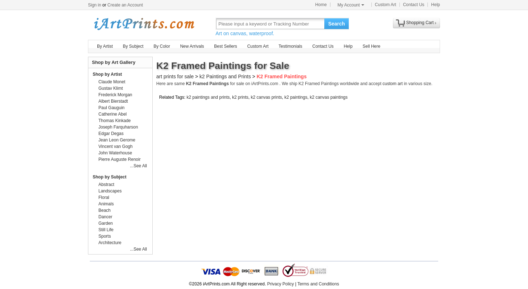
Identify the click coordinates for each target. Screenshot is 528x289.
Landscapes (110, 191)
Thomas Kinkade (114, 120)
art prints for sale (175, 76)
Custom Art (385, 4)
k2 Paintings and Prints (225, 76)
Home (321, 4)
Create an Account (125, 5)
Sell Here (371, 46)
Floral (103, 197)
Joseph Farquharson (118, 127)
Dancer (105, 216)
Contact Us (413, 4)
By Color (161, 46)
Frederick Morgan (115, 94)
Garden (105, 223)
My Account (351, 5)
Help (435, 4)
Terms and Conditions (318, 283)
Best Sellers (225, 46)
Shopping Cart (420, 22)
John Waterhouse (115, 152)
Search (336, 24)
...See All (138, 165)
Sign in (94, 5)
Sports (104, 236)
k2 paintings (295, 97)
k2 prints (240, 97)
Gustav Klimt (110, 88)
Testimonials (290, 46)
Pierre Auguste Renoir (119, 159)
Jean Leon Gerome (116, 140)
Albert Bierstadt (113, 101)
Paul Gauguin (111, 107)
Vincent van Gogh (115, 146)
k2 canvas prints (266, 97)
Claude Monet (111, 81)
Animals (106, 203)
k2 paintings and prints (208, 97)
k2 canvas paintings (328, 97)
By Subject (133, 46)
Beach (104, 210)
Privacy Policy (280, 283)
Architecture (109, 242)
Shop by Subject (109, 177)
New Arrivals (192, 46)
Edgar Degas (111, 133)
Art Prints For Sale (144, 23)
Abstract (106, 184)
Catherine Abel (112, 114)
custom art (393, 83)
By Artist (105, 46)
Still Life (106, 229)
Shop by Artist (107, 74)
